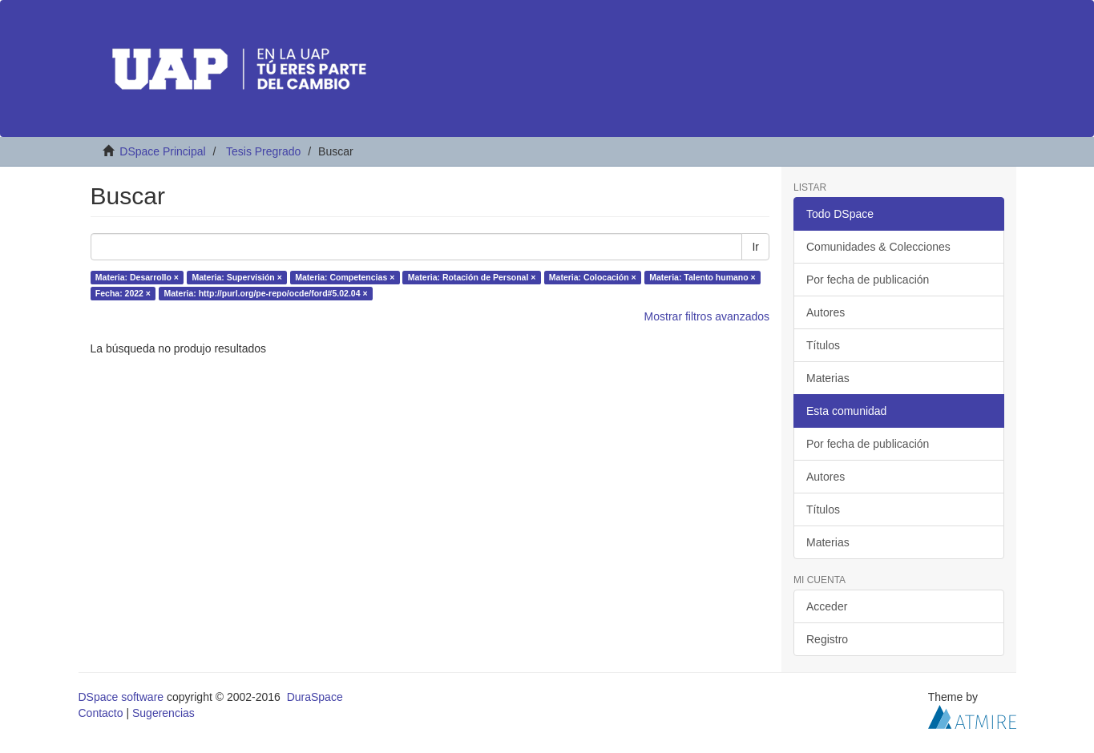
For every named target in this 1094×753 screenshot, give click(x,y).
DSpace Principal (162, 151)
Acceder (826, 606)
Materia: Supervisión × (236, 277)
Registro (827, 639)
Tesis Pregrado (263, 151)
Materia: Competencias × (344, 277)
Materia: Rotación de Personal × (472, 277)
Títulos (823, 345)
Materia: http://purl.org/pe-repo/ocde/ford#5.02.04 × (265, 293)
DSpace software (121, 697)
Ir (755, 246)
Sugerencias (163, 713)
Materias (828, 378)
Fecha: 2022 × (123, 293)
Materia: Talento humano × (702, 277)
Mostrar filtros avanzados (706, 316)
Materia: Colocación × (592, 277)
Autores (825, 312)
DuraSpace (315, 697)
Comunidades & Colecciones (878, 246)
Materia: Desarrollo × (137, 277)
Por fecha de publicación (867, 279)
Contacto (101, 713)
